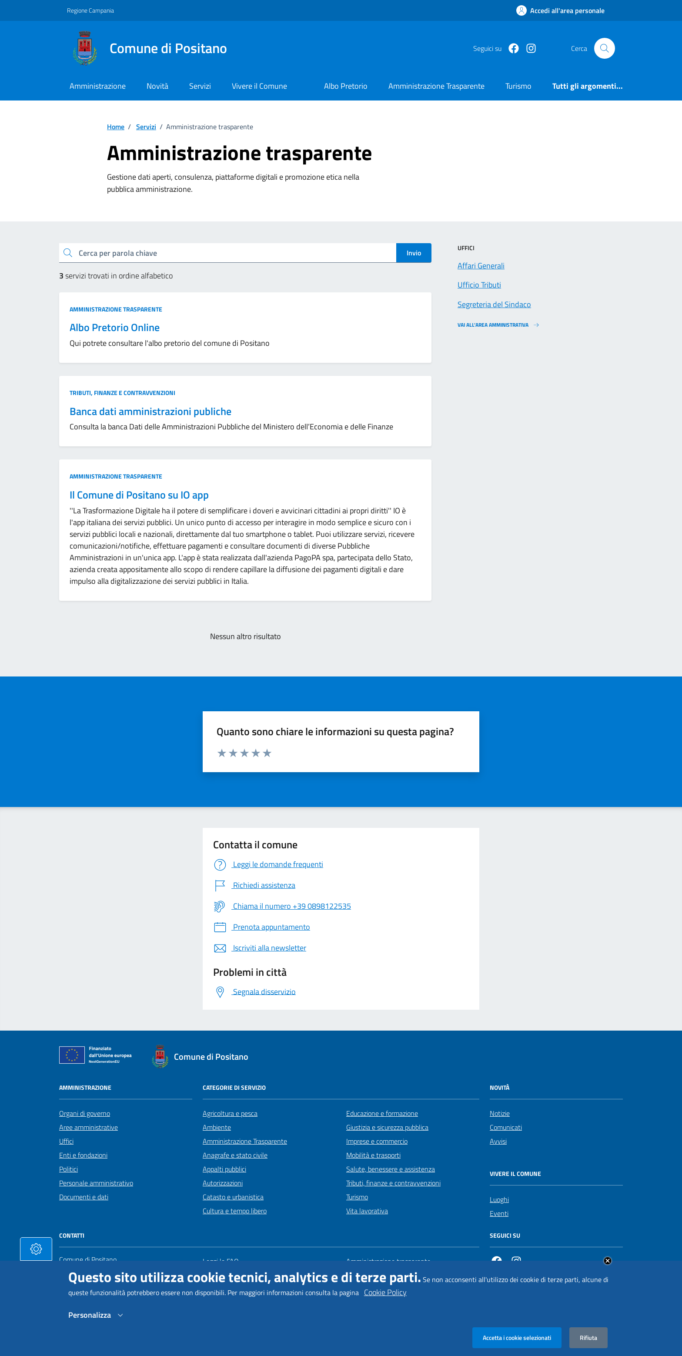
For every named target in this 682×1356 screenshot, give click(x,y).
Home (115, 126)
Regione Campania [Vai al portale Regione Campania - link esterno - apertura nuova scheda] (90, 10)
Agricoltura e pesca (230, 1113)
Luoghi (499, 1199)
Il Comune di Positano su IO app (139, 495)
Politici (68, 1169)
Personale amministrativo (96, 1183)
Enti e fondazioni (83, 1155)
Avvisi (498, 1141)
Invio (414, 253)
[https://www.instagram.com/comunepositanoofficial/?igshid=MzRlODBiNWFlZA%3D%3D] (527, 48)
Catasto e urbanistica (233, 1197)
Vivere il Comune (259, 86)
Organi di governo (84, 1113)
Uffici (66, 1141)
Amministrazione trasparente (116, 309)
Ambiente (217, 1127)
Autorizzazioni (223, 1183)
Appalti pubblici (224, 1169)
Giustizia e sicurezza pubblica (387, 1127)
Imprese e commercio (377, 1141)
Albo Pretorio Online (115, 327)
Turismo (357, 1197)
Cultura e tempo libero (235, 1210)
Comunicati (506, 1127)
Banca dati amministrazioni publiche (150, 411)
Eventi (499, 1213)
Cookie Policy (385, 1300)
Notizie (500, 1113)
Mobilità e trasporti (373, 1155)
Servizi (200, 86)
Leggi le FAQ (221, 1261)
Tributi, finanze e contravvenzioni (122, 392)
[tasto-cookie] (36, 1257)
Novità (157, 86)
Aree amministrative (88, 1127)
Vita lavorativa (367, 1210)
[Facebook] (510, 48)
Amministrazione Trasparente (245, 1141)
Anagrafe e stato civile (235, 1155)
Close (607, 1268)
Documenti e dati (83, 1197)
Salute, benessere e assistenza (390, 1169)
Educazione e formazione (382, 1113)
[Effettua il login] (560, 10)
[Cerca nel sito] (604, 48)
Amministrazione (98, 86)
